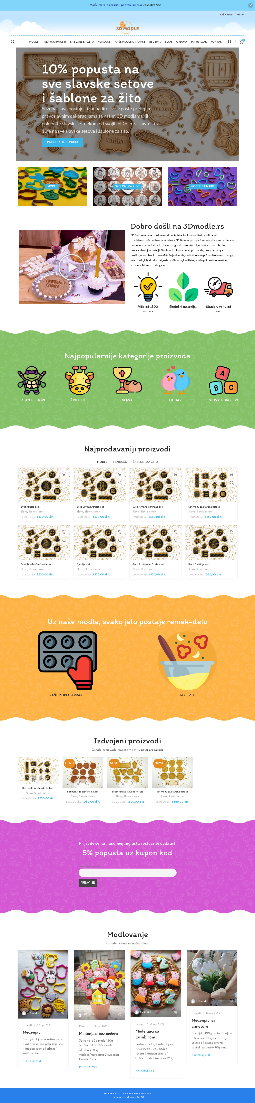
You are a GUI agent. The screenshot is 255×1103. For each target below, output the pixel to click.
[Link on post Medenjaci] (43, 984)
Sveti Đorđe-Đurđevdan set (38, 564)
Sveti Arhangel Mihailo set (149, 506)
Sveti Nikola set (31, 506)
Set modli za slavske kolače (205, 506)
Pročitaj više (32, 1061)
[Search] (13, 42)
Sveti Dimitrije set (199, 564)
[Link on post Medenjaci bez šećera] (99, 985)
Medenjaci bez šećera (98, 1033)
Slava (24, 511)
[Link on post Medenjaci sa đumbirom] (156, 983)
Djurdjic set (84, 564)
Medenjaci (32, 1032)
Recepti (27, 1025)
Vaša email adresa (90, 866)
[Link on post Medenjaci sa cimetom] (212, 978)
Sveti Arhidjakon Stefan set (150, 564)
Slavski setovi (37, 511)
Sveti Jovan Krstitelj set (92, 506)
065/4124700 (152, 5)
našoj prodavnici (152, 750)
